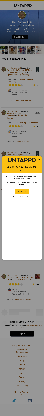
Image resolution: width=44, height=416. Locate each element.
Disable (22, 191)
